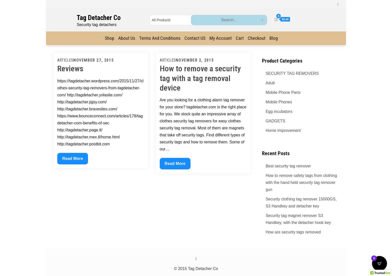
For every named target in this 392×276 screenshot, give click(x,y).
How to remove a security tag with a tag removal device (200, 78)
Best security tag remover (288, 166)
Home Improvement (283, 130)
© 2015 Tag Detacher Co (196, 268)
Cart (240, 38)
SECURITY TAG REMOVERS (292, 73)
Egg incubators (279, 111)
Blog (274, 38)
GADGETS (275, 121)
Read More (72, 158)
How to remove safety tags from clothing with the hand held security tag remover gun (301, 182)
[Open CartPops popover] (379, 263)
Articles (65, 60)
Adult (270, 83)
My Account (221, 38)
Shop (109, 38)
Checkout (257, 38)
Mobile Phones (279, 102)
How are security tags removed (293, 232)
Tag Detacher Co (99, 18)
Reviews (70, 68)
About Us (126, 38)
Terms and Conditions (159, 38)
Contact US (195, 38)
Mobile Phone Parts (283, 92)
